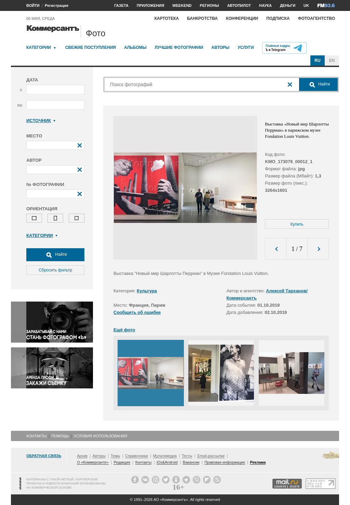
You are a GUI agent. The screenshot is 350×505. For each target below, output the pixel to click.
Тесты (187, 456)
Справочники (136, 456)
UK (306, 5)
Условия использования (100, 436)
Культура (147, 290)
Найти (55, 255)
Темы (115, 456)
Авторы (220, 47)
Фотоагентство (316, 18)
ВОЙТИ (33, 5)
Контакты (36, 436)
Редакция (121, 462)
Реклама (258, 462)
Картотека (166, 18)
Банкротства (202, 18)
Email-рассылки (211, 456)
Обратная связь (43, 456)
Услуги (246, 47)
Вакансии (191, 462)
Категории (38, 47)
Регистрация (56, 5)
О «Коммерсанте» (92, 462)
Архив (82, 456)
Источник (40, 120)
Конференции (242, 18)
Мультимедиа (165, 456)
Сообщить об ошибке (137, 312)
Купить (297, 224)
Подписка (278, 18)
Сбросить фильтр (55, 270)
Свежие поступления (90, 47)
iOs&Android (167, 462)
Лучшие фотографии (178, 47)
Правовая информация (224, 462)
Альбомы (135, 47)
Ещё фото (124, 329)
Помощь (60, 436)
